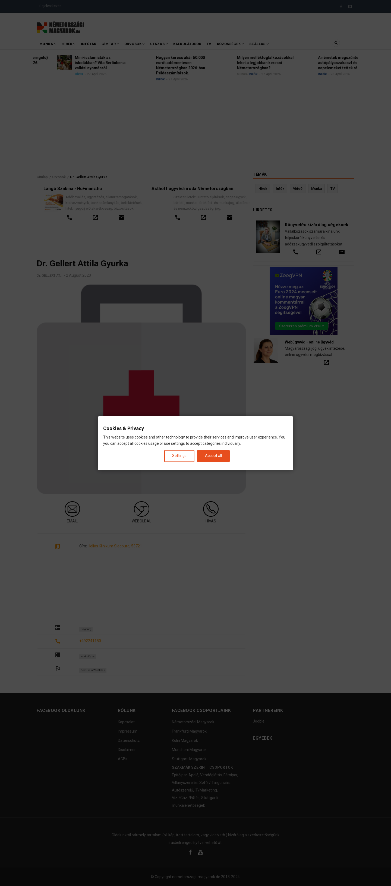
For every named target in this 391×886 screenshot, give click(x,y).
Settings (179, 456)
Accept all (213, 456)
